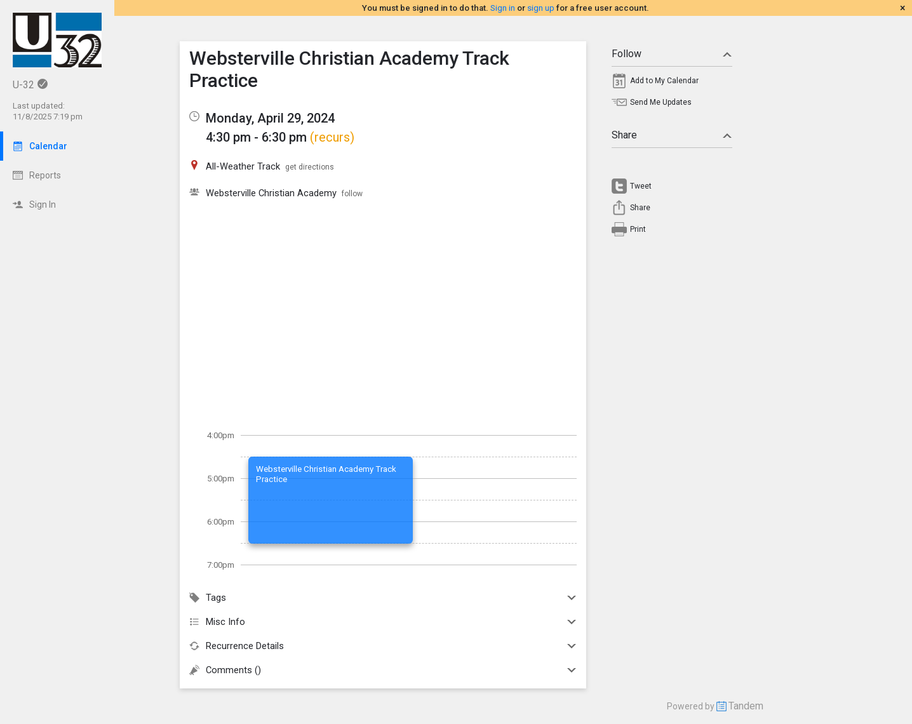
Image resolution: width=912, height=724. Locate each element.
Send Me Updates (661, 102)
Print (638, 229)
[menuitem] (672, 84)
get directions (309, 167)
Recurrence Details (383, 646)
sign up (540, 8)
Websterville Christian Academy (271, 193)
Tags (383, 597)
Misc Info (383, 621)
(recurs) (332, 137)
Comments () (383, 670)
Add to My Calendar (664, 80)
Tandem (745, 706)
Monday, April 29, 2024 (270, 118)
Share (672, 135)
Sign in (502, 8)
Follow (672, 54)
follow (352, 193)
